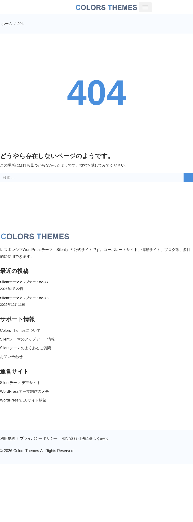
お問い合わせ (11, 357)
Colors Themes (26, 451)
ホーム (7, 24)
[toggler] (145, 7)
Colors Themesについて (20, 330)
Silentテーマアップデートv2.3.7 (24, 282)
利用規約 (7, 438)
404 (96, 92)
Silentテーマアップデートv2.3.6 (24, 298)
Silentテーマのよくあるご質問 (25, 348)
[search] (188, 177)
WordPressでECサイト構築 (23, 400)
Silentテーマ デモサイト (20, 383)
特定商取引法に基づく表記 (85, 438)
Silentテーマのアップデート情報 (27, 339)
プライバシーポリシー (39, 438)
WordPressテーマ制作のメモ (24, 391)
